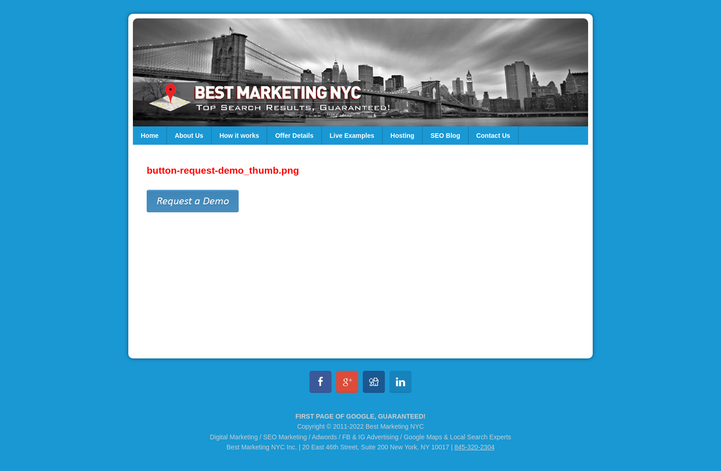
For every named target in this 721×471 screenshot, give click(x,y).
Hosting (402, 135)
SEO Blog (445, 135)
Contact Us (493, 135)
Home (150, 135)
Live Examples (352, 135)
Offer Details (294, 135)
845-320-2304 (474, 447)
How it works (239, 135)
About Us (189, 135)
